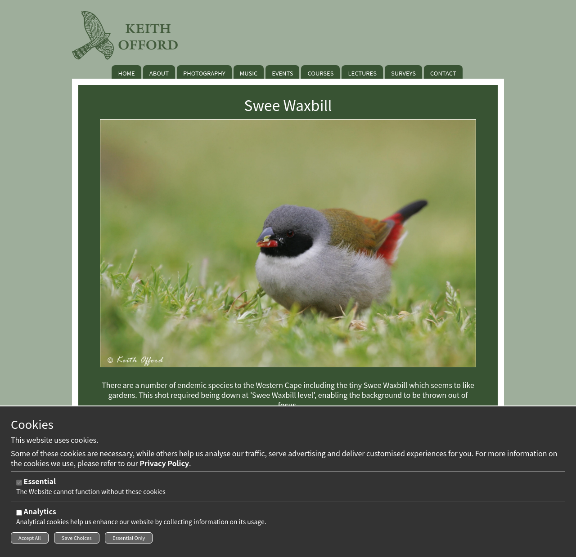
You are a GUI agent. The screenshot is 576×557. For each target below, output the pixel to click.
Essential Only (128, 540)
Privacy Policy (164, 465)
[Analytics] (19, 515)
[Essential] (19, 485)
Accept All (29, 540)
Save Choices (77, 540)
